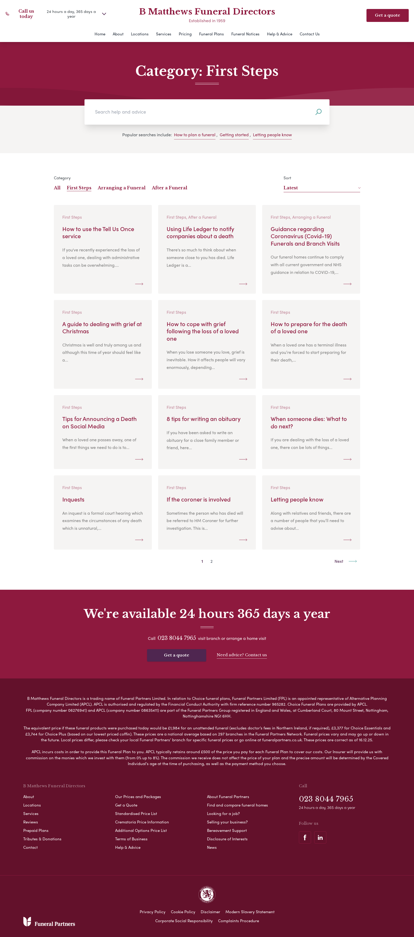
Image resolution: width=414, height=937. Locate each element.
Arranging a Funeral (121, 187)
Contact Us (310, 34)
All (57, 187)
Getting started (234, 135)
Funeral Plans (211, 34)
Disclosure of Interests (227, 839)
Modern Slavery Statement (250, 912)
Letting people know (272, 135)
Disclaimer (210, 912)
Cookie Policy (183, 912)
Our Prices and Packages (138, 796)
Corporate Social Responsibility (184, 921)
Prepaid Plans (36, 830)
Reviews (30, 822)
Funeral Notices (245, 34)
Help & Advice (279, 34)
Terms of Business (131, 839)
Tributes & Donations (42, 839)
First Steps (79, 187)
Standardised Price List (136, 813)
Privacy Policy (153, 912)
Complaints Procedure (238, 921)
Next (346, 561)
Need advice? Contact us (242, 654)
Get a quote (176, 655)
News (212, 847)
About (118, 34)
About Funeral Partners (228, 796)
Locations (140, 34)
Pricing (185, 34)
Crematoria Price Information (142, 822)
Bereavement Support (227, 830)
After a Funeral (169, 187)
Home (100, 34)
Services (163, 34)
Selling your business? (227, 822)
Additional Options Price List (141, 830)
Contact (30, 847)
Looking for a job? (223, 813)
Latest (322, 187)
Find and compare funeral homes (237, 805)
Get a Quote (126, 805)
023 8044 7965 (177, 638)
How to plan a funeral (194, 135)
